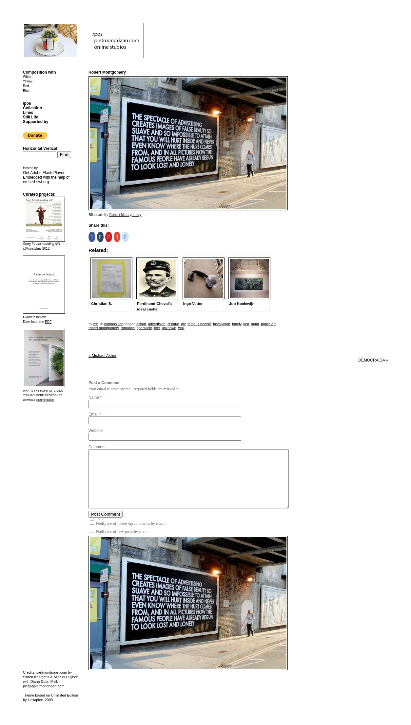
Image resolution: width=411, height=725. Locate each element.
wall (181, 328)
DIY (183, 324)
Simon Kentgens (36, 677)
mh (95, 324)
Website (95, 430)
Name (93, 397)
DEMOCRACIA (373, 360)
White (27, 77)
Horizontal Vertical (40, 148)
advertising (157, 324)
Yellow (27, 81)
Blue (26, 91)
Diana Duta (39, 681)
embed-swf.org (36, 182)
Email (93, 414)
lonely (236, 324)
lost (246, 324)
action (141, 324)
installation (221, 324)
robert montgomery (103, 328)
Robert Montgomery (125, 214)
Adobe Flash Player (47, 172)
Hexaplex (35, 700)
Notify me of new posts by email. (122, 531)
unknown (169, 328)
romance (128, 328)
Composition (114, 324)
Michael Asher (102, 355)
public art (268, 324)
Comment (97, 447)
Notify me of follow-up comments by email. (131, 523)
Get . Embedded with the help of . (46, 177)
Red (26, 86)
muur (255, 324)
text (157, 328)
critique (173, 324)
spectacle (144, 328)
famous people (199, 324)
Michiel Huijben (66, 677)
